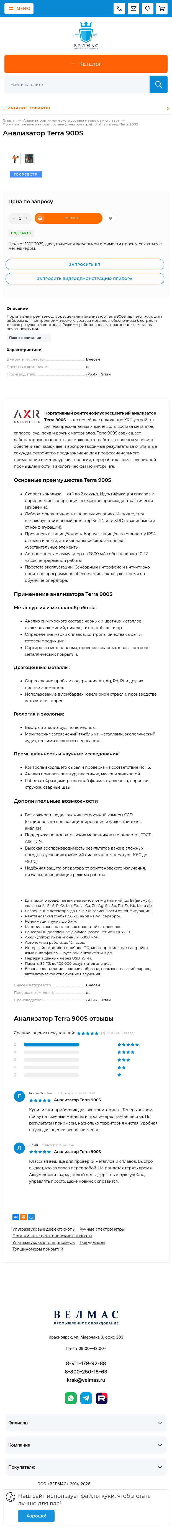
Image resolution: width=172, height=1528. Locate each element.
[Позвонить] (119, 8)
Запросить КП (85, 265)
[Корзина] (162, 8)
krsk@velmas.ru (86, 1380)
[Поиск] (80, 84)
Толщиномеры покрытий (37, 1249)
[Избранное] (147, 8)
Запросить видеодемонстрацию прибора (85, 279)
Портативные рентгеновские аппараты (52, 1235)
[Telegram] (86, 1398)
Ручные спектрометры (102, 1229)
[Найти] (159, 84)
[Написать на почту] (133, 8)
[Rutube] (101, 1398)
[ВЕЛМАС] (86, 35)
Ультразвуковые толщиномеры (43, 1242)
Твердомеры (92, 1242)
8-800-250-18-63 (86, 1372)
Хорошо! (36, 1516)
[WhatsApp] (71, 1398)
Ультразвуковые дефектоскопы (43, 1229)
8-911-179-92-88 (86, 1363)
